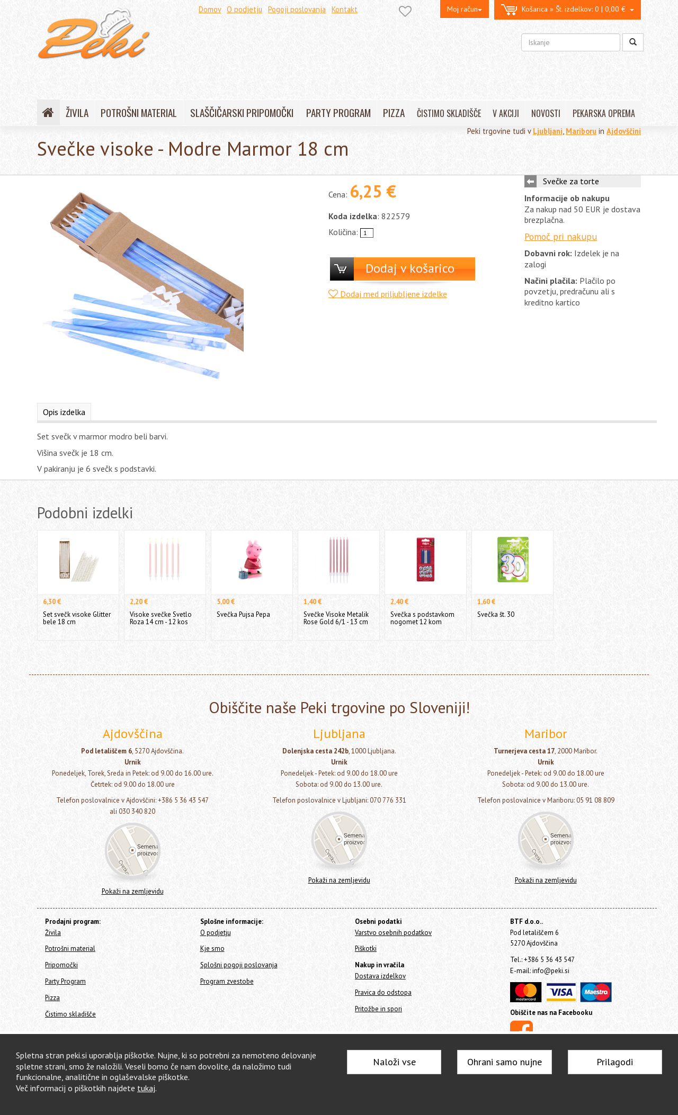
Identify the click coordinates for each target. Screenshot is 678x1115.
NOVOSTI (545, 113)
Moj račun (464, 9)
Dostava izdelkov (380, 976)
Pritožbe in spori (378, 1008)
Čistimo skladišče (70, 1014)
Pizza (52, 997)
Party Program (65, 981)
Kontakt (345, 9)
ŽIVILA (77, 112)
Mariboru (581, 131)
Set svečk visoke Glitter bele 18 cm (77, 618)
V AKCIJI (506, 113)
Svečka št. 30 (495, 614)
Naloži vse (394, 1062)
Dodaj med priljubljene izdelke (387, 294)
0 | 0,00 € (567, 10)
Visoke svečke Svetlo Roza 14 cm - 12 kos (161, 618)
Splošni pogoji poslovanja (239, 964)
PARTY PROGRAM (338, 112)
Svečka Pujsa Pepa (243, 614)
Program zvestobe (227, 981)
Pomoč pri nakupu (560, 236)
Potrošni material (70, 948)
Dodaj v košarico (409, 268)
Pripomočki (61, 964)
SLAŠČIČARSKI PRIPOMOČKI (241, 112)
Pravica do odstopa (383, 992)
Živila (53, 932)
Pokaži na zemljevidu (133, 891)
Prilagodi (614, 1062)
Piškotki (366, 948)
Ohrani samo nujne (504, 1062)
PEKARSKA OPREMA (604, 113)
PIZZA (394, 112)
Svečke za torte (571, 181)
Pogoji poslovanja (297, 9)
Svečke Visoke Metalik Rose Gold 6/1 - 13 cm (336, 618)
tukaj (146, 1088)
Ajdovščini (623, 131)
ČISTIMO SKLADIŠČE (449, 113)
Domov (210, 9)
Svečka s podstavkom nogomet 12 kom (422, 618)
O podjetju (244, 9)
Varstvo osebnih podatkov (393, 932)
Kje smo (212, 948)
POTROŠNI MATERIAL (139, 112)
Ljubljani (548, 131)
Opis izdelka (64, 412)
